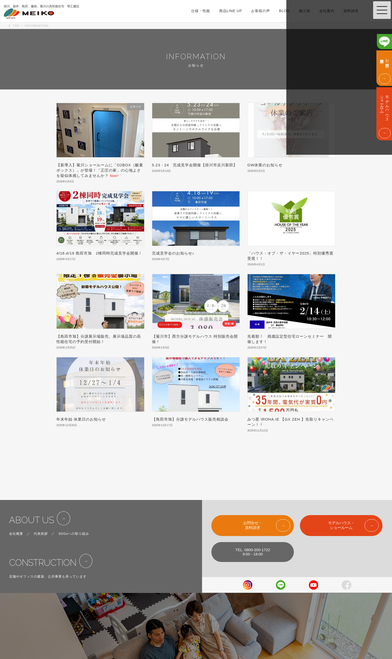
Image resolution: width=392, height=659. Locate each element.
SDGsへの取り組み (73, 508)
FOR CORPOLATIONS (257, 628)
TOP (195, 585)
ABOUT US (34, 493)
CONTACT (248, 618)
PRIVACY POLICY (254, 639)
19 (205, 452)
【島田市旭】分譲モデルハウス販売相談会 (190, 419)
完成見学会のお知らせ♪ (173, 253)
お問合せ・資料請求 (252, 496)
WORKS (198, 618)
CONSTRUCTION (47, 538)
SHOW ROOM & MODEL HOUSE (265, 585)
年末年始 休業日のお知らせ (81, 419)
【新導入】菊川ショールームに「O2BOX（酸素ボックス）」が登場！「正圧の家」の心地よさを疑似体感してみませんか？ (99, 170)
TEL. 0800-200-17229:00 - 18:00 (253, 523)
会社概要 (16, 508)
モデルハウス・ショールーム (341, 496)
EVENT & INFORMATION (259, 596)
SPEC (196, 596)
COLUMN (199, 650)
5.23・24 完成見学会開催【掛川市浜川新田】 (195, 165)
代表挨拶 (41, 508)
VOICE (197, 628)
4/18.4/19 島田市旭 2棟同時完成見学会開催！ (99, 253)
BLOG (196, 639)
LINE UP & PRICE (206, 607)
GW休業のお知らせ (265, 165)
